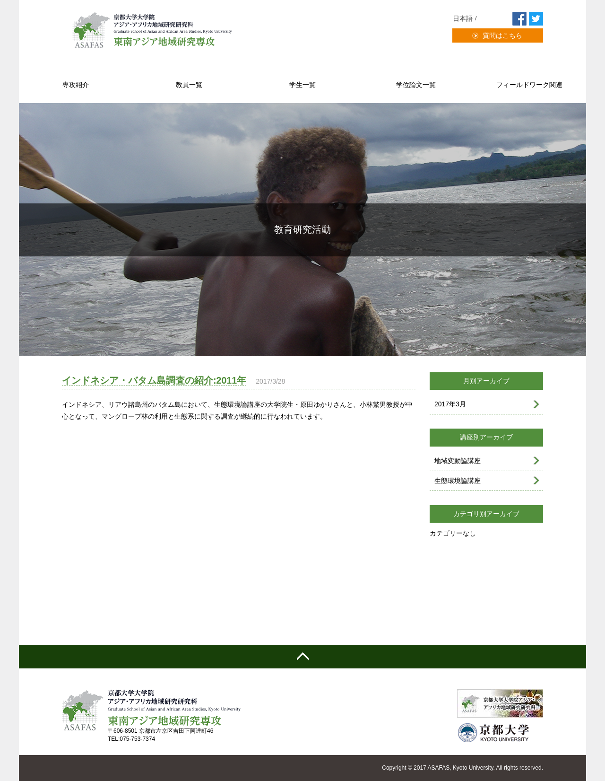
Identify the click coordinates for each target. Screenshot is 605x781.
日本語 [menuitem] (463, 18)
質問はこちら (502, 35)
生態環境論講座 (457, 480)
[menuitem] (466, 19)
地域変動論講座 (457, 461)
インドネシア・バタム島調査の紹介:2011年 (154, 380)
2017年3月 (450, 404)
